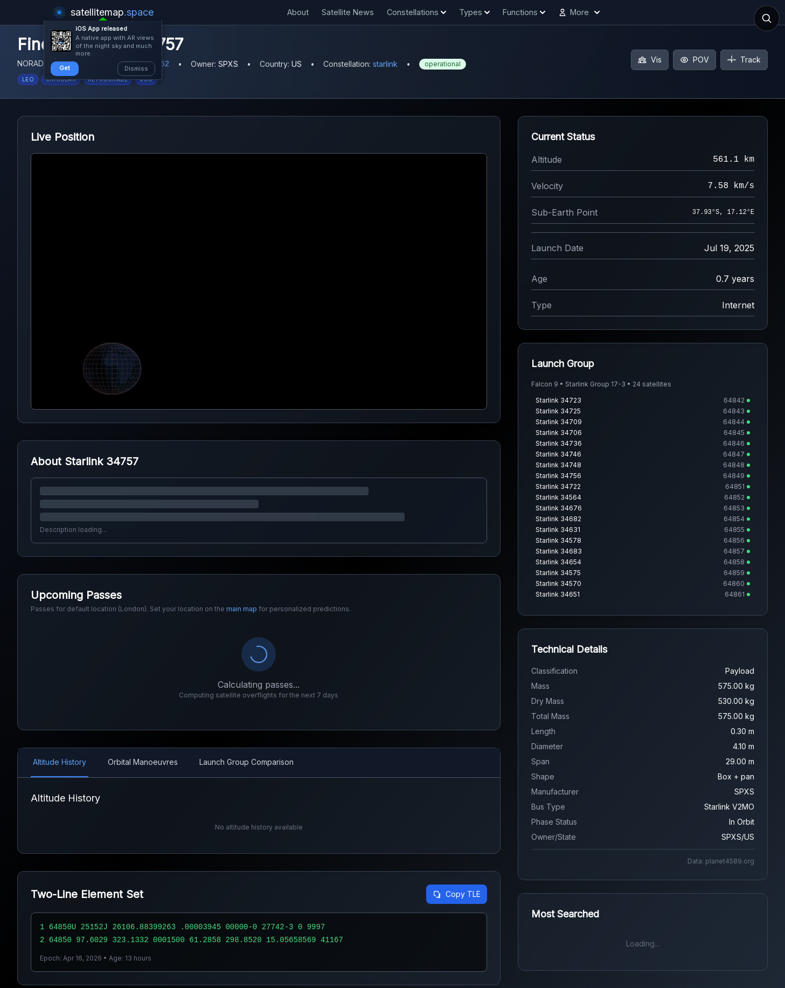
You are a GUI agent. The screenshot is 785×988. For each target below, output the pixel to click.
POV (694, 59)
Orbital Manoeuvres (143, 761)
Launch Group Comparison (246, 761)
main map (241, 609)
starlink (385, 63)
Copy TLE (457, 919)
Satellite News (348, 12)
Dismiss (136, 68)
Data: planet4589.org (720, 861)
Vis (650, 59)
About (298, 12)
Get (64, 68)
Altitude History (59, 761)
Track (744, 59)
